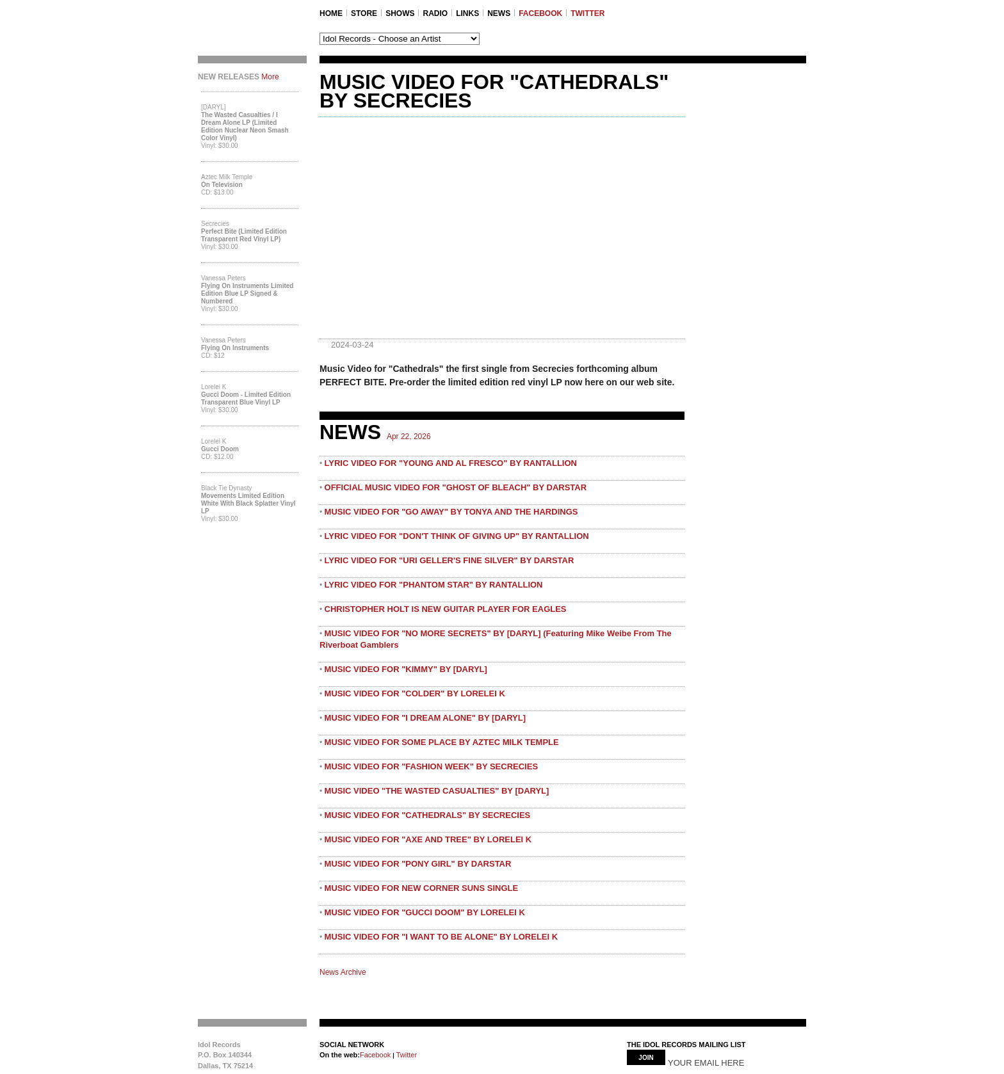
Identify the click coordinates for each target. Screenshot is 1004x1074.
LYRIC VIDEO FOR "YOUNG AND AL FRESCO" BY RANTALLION (451, 463)
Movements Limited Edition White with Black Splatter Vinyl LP (248, 503)
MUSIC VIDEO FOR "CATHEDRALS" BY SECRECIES (428, 815)
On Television (222, 184)
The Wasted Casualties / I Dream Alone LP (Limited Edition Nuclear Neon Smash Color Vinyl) (245, 126)
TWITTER (587, 13)
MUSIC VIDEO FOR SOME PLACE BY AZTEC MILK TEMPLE (442, 742)
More (270, 76)
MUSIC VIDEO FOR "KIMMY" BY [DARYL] (406, 669)
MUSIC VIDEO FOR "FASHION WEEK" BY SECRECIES (431, 766)
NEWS (498, 13)
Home (331, 13)
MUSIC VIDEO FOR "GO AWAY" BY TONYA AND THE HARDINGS (451, 512)
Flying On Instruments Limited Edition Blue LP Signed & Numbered (247, 293)
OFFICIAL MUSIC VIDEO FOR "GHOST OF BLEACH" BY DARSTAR (456, 487)
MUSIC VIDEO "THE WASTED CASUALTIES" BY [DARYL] (437, 791)
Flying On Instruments (235, 347)
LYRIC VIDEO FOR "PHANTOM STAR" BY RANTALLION (434, 584)
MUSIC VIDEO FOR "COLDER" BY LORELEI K (415, 693)
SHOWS (399, 13)
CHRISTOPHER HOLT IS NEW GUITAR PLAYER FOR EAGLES (446, 609)
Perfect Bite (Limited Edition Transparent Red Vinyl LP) (244, 235)
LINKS (467, 13)
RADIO (435, 13)
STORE (364, 13)
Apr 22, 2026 (409, 436)
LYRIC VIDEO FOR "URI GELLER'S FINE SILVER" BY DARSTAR (449, 560)
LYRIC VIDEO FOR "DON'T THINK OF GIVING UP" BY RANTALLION (457, 536)
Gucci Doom (220, 449)
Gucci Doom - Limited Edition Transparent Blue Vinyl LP (246, 398)
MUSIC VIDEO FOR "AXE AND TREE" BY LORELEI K (428, 839)
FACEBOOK (540, 13)
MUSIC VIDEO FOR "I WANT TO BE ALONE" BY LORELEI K (441, 937)
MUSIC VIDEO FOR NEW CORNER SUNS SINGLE (422, 888)
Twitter (405, 1055)
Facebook (375, 1055)
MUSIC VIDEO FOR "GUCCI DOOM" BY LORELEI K (425, 912)
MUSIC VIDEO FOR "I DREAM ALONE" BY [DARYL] (425, 718)
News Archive (343, 972)
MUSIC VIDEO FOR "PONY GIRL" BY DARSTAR (418, 864)
